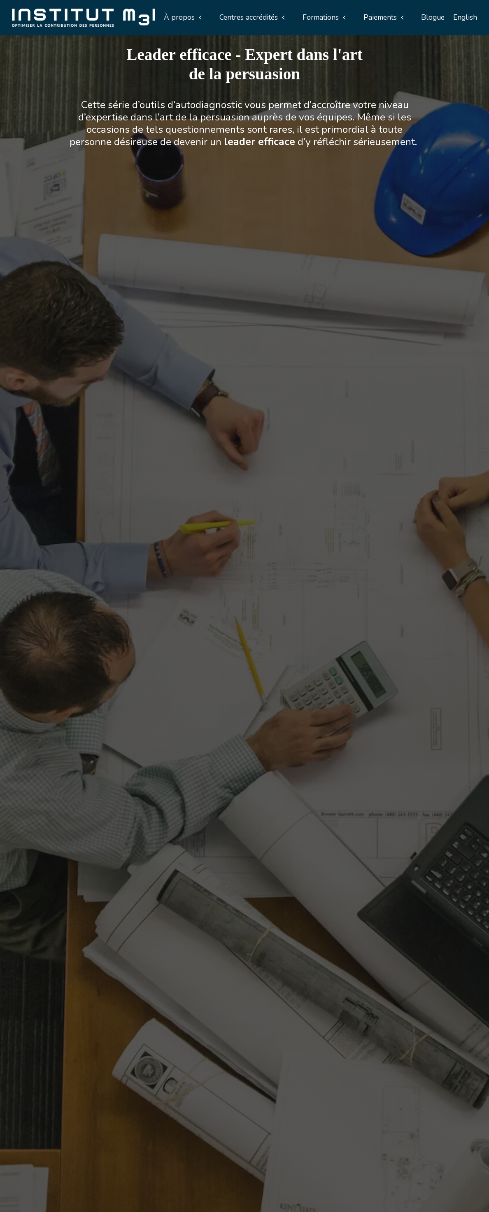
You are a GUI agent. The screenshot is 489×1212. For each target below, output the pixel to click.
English (465, 17)
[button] (183, 17)
